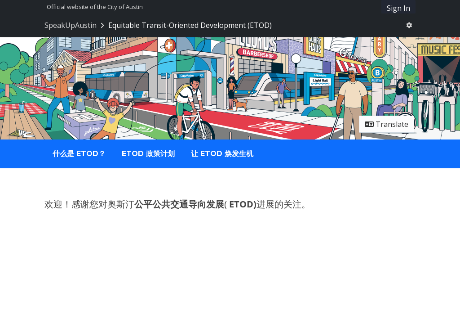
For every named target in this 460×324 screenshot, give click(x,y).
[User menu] (409, 25)
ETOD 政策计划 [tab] (148, 153)
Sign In (398, 8)
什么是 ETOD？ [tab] (79, 153)
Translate (386, 124)
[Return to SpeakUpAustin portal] (75, 25)
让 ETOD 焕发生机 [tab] (222, 153)
